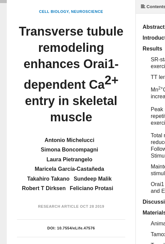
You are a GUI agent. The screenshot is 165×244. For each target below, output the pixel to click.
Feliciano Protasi (91, 188)
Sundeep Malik (93, 179)
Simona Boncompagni (69, 149)
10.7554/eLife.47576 (76, 228)
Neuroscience (87, 11)
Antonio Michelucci (69, 140)
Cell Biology (54, 11)
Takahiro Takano (48, 179)
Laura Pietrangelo (69, 159)
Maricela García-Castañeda (69, 169)
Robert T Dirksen (44, 188)
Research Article (58, 206)
